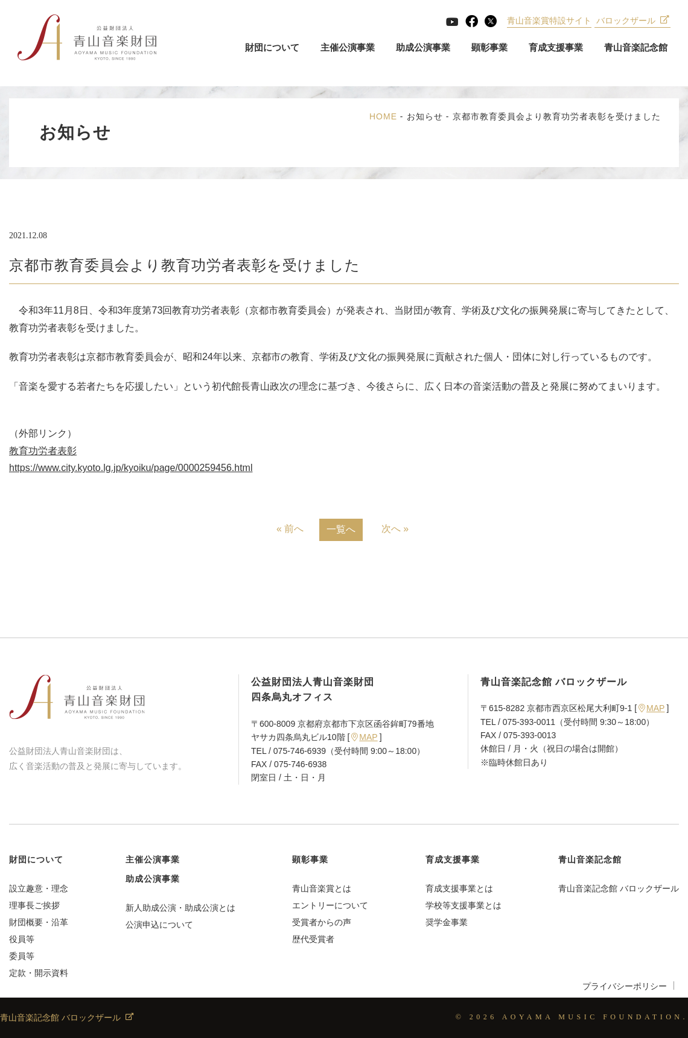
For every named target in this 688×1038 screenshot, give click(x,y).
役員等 (21, 939)
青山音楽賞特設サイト (549, 21)
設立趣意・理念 (38, 888)
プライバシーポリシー (624, 986)
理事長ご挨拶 (34, 905)
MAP (364, 737)
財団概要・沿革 (38, 922)
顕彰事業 (489, 48)
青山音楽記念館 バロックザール (618, 888)
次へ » (395, 529)
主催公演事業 (347, 48)
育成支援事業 (555, 48)
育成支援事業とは (459, 888)
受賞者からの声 (321, 922)
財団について (271, 48)
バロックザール (632, 21)
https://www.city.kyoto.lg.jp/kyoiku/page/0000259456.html (130, 468)
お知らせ (425, 116)
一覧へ (340, 529)
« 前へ (290, 529)
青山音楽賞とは (321, 888)
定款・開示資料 (38, 973)
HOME (383, 116)
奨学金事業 (446, 922)
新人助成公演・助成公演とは (180, 908)
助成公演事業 (422, 48)
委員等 (21, 956)
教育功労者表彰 (43, 451)
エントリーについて (330, 905)
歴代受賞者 (313, 939)
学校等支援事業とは (463, 905)
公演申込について (159, 924)
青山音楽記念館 (635, 48)
